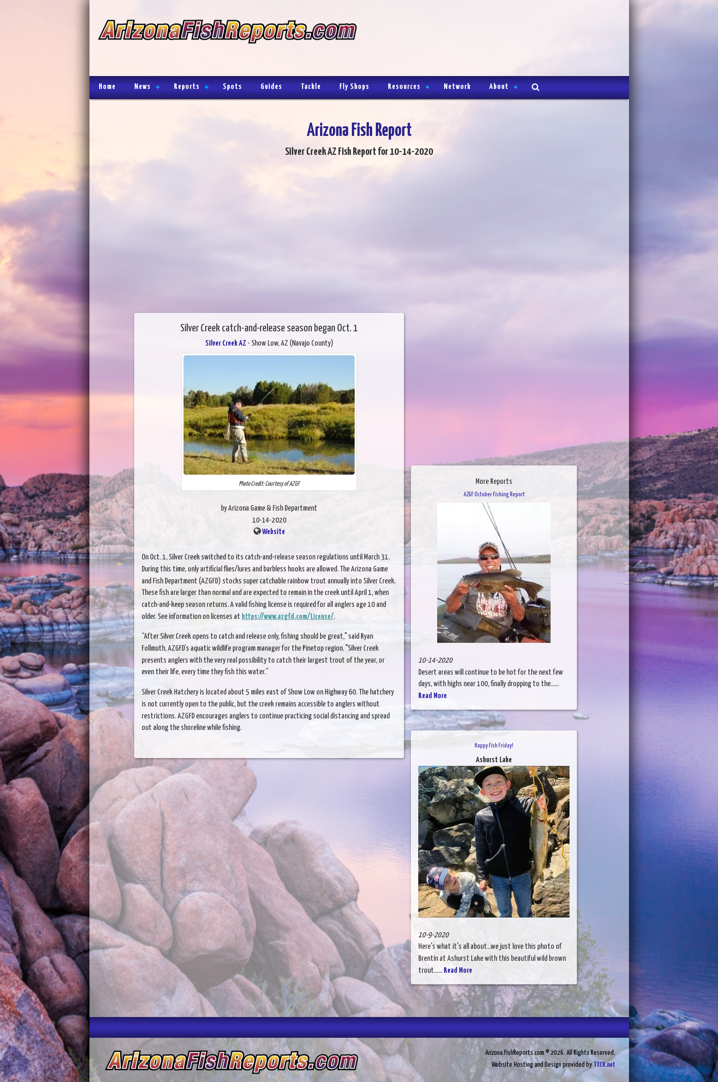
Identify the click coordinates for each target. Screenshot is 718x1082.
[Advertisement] (489, 39)
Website (273, 532)
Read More (432, 696)
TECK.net (604, 1064)
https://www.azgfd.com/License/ (288, 617)
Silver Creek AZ (225, 343)
